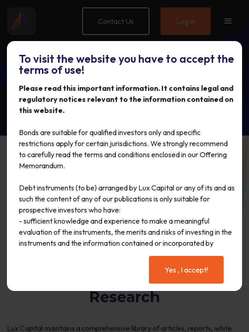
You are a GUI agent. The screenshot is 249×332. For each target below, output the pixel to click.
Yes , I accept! (186, 269)
